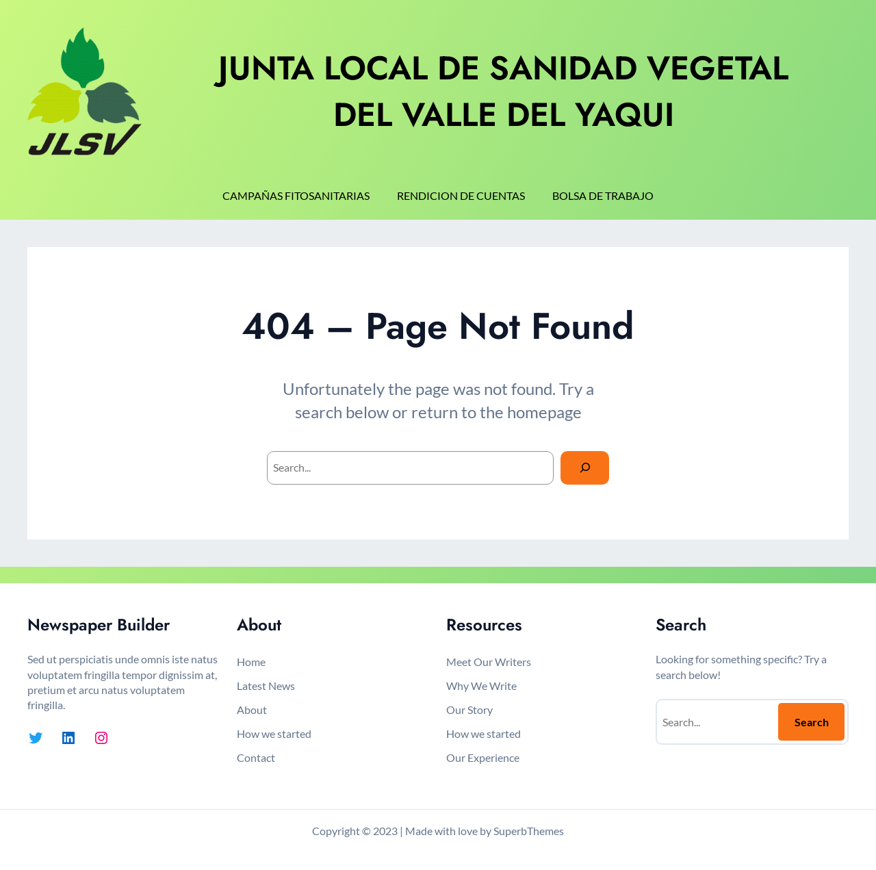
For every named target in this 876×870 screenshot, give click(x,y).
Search (812, 721)
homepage (544, 412)
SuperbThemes (528, 830)
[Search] (585, 468)
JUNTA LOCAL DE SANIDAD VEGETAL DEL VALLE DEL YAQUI (503, 91)
